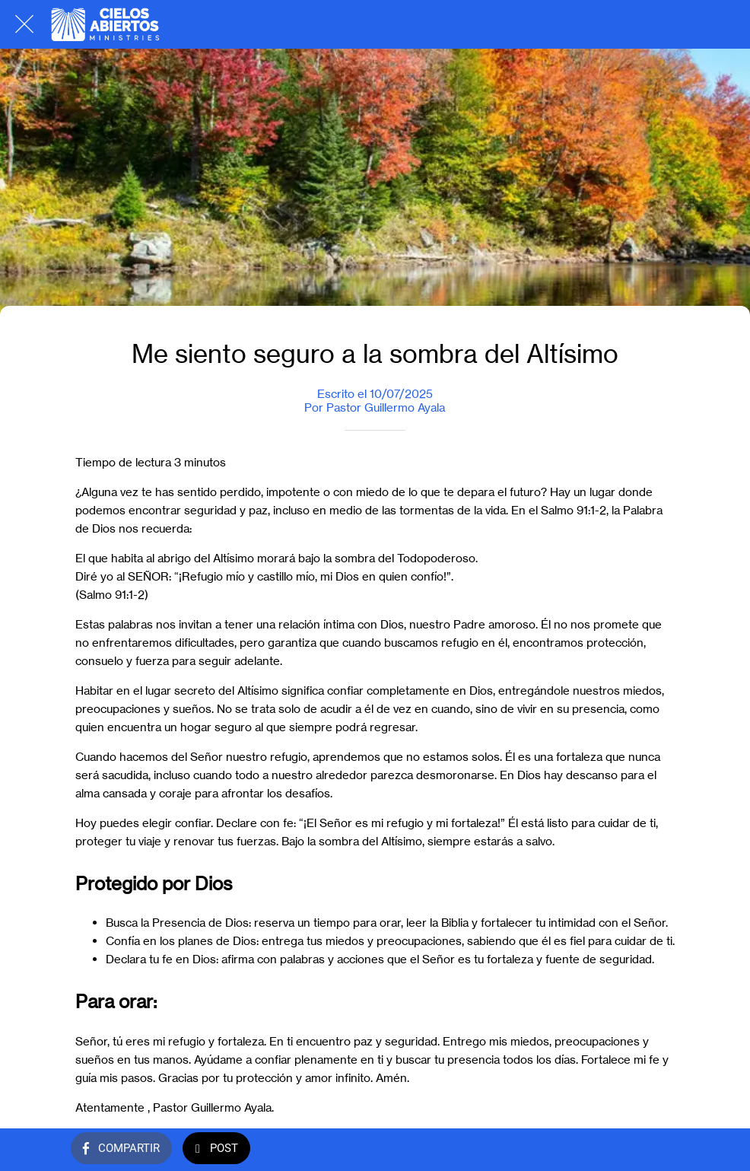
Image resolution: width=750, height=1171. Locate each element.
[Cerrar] (24, 24)
